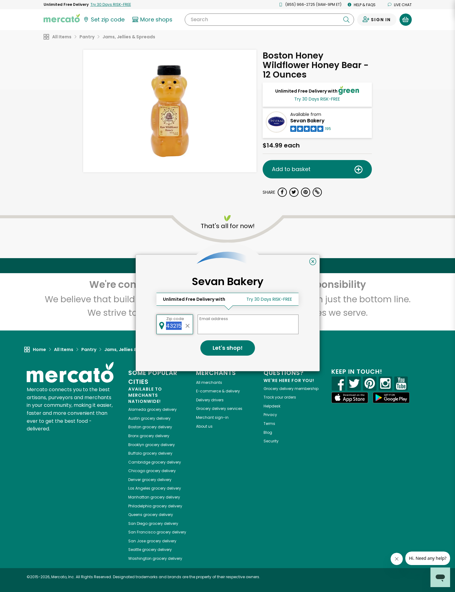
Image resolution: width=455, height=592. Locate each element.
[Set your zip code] (104, 20)
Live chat (400, 4)
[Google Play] (391, 397)
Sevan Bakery (307, 120)
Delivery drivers (210, 400)
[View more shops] (153, 20)
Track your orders (280, 397)
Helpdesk (272, 406)
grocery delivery (152, 409)
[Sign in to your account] (376, 19)
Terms (269, 423)
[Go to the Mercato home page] (62, 17)
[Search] (269, 19)
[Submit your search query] (346, 19)
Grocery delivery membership (291, 388)
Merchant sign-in (212, 417)
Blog (268, 432)
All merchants (209, 382)
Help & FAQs (362, 4)
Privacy (270, 414)
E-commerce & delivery (218, 391)
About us (204, 426)
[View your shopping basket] (405, 19)
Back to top (227, 265)
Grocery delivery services (219, 408)
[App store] (349, 397)
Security (271, 441)
